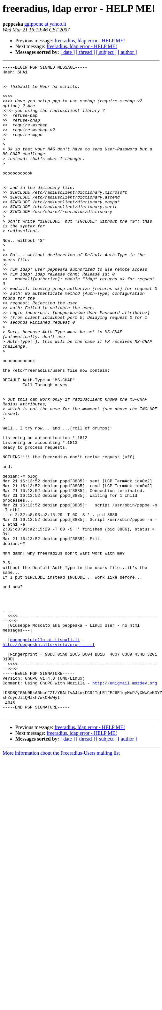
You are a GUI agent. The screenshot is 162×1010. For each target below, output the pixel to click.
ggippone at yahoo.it (45, 24)
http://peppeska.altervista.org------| (49, 761)
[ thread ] (85, 52)
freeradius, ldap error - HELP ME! (90, 40)
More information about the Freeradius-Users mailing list (61, 883)
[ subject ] (106, 52)
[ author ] (127, 52)
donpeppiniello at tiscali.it (45, 755)
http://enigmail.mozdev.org (124, 807)
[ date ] (67, 52)
